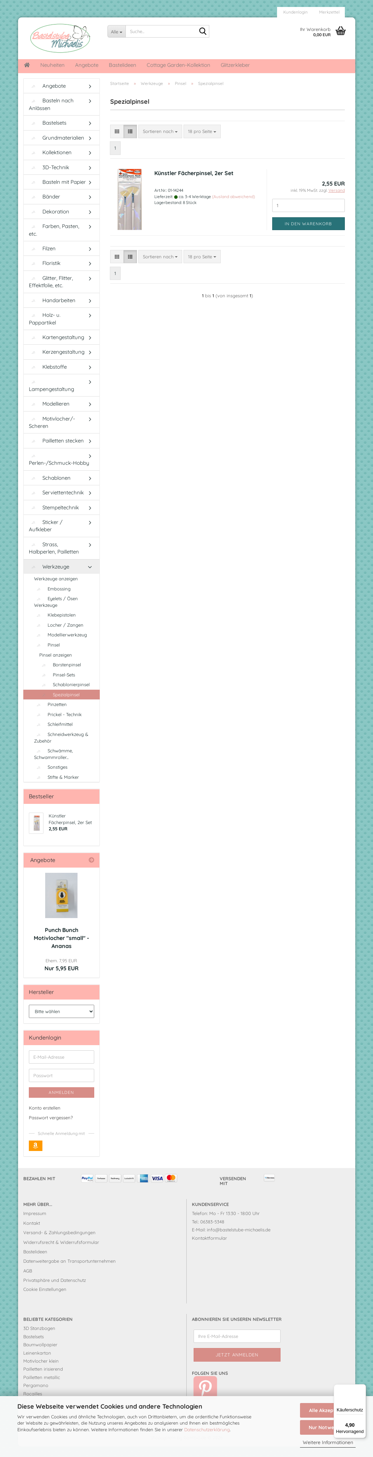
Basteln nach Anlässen (51, 115)
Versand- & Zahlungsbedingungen (59, 1243)
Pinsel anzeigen (55, 665)
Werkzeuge (49, 577)
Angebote (86, 65)
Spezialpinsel (59, 705)
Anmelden (61, 1102)
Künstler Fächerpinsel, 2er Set (194, 183)
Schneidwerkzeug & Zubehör (61, 748)
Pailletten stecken (56, 451)
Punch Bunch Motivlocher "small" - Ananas (61, 948)
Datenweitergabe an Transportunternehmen (69, 1271)
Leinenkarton (37, 1363)
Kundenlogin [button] (295, 12)
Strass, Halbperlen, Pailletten (54, 558)
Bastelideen (122, 65)
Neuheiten (52, 65)
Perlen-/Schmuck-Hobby (59, 470)
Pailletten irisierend (43, 1379)
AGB (27, 1281)
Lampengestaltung (51, 396)
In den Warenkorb (308, 234)
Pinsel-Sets (57, 685)
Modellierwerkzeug (60, 645)
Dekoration (49, 222)
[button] (117, 142)
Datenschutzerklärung (207, 1429)
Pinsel (47, 655)
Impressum (34, 1224)
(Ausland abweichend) (233, 207)
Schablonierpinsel (64, 695)
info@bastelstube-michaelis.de (238, 1240)
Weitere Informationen (328, 1442)
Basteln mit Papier (57, 192)
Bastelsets (47, 133)
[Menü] (362, 1388)
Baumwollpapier (40, 1355)
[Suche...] (116, 31)
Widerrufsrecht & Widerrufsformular (61, 1252)
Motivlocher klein (41, 1371)
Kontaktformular (209, 1248)
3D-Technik (49, 177)
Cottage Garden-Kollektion (178, 65)
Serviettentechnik (56, 503)
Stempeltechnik (54, 518)
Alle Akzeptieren (328, 1410)
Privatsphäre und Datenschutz (54, 1290)
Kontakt (31, 1233)
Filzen (42, 259)
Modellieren (49, 414)
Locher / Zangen (58, 635)
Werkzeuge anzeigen (56, 589)
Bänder (44, 207)
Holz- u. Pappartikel (44, 329)
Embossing (52, 599)
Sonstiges (50, 777)
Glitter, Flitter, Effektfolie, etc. (51, 292)
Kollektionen (50, 162)
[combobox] (160, 142)
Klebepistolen (55, 625)
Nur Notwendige (328, 1427)
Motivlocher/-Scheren (52, 433)
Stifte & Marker (56, 787)
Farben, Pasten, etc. (54, 240)
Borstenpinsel (60, 675)
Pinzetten (50, 715)
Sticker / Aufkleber (46, 536)
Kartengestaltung (56, 347)
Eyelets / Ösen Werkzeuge (56, 612)
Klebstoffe (48, 377)
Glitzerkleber (235, 65)
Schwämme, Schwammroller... (53, 764)
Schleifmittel (53, 734)
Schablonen (50, 488)
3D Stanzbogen (39, 1338)
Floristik (44, 273)
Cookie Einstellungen (44, 1299)
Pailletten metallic (41, 1388)
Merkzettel (329, 12)
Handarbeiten (52, 310)
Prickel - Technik (58, 725)
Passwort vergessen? (51, 1128)
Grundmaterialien (56, 148)
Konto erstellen (44, 1118)
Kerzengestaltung (56, 362)
